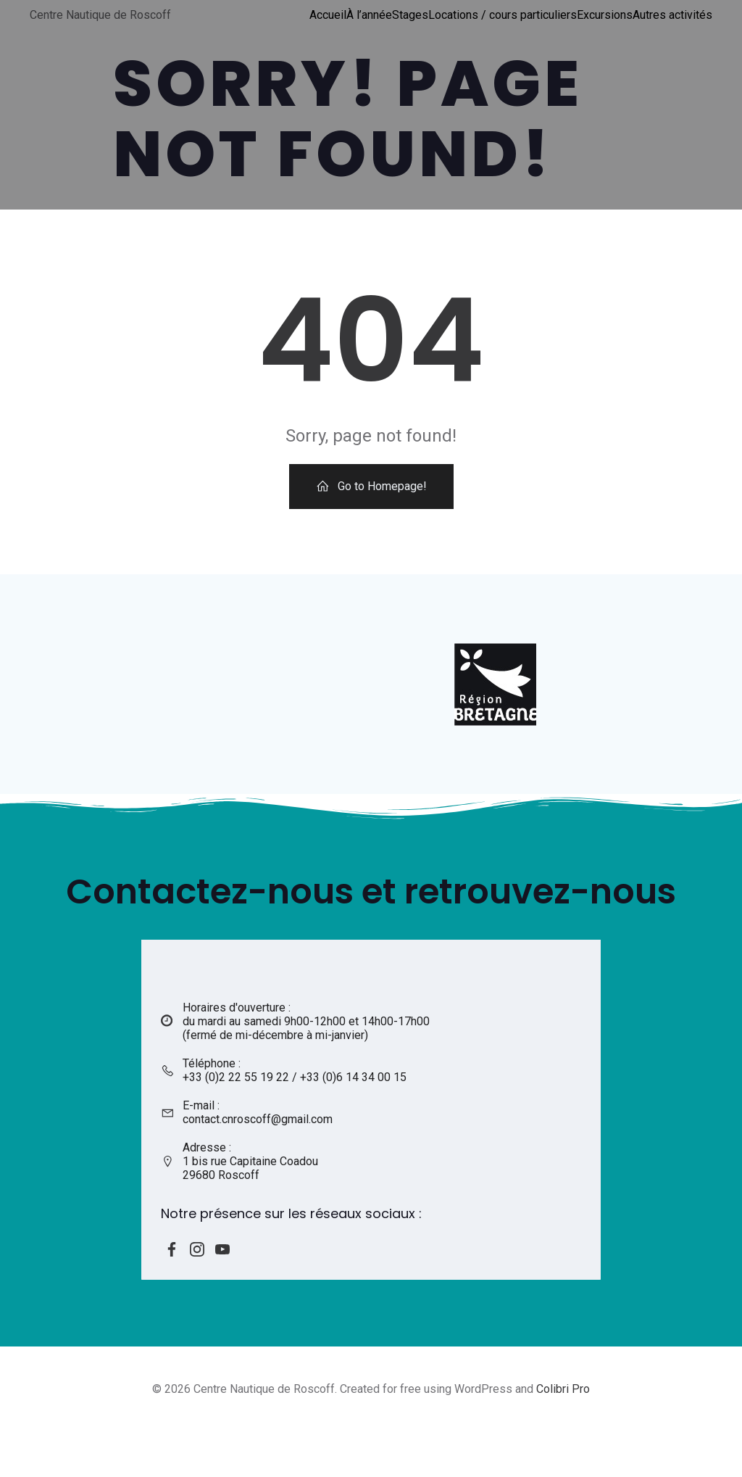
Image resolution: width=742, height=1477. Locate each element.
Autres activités (673, 14)
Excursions (605, 14)
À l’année (370, 14)
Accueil (328, 14)
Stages (411, 14)
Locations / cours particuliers (503, 14)
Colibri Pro (563, 1434)
